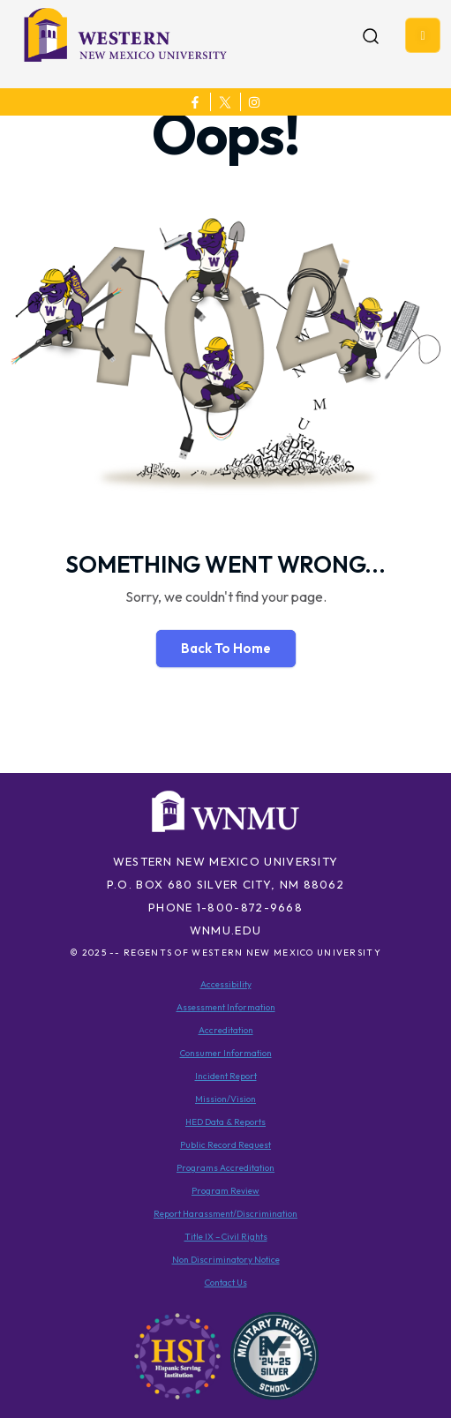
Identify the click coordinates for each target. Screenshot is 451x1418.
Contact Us (226, 1282)
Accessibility (226, 984)
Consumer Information (226, 1053)
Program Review (225, 1191)
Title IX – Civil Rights (225, 1236)
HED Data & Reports (225, 1122)
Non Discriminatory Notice (226, 1259)
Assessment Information (226, 1007)
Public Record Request (225, 1145)
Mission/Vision (225, 1099)
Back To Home (226, 648)
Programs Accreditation (225, 1168)
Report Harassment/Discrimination (225, 1213)
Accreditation (226, 1030)
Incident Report (226, 1076)
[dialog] (398, 1365)
